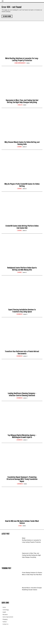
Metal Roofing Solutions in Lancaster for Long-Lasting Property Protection (22, 59)
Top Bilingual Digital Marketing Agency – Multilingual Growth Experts (22, 436)
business (19, 314)
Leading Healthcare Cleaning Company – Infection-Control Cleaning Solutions (22, 394)
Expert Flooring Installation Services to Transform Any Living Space (22, 311)
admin (28, 63)
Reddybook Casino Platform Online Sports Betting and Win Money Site (22, 269)
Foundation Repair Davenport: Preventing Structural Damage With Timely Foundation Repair (22, 479)
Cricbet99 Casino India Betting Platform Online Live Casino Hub (22, 227)
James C (25, 146)
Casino (19, 146)
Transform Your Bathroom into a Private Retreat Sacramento (22, 352)
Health (20, 105)
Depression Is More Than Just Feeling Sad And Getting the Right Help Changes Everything (22, 101)
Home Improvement (20, 63)
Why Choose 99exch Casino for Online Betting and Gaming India (22, 143)
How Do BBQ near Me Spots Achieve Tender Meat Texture (22, 522)
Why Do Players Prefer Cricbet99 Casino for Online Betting (22, 185)
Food (20, 525)
